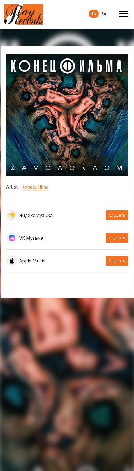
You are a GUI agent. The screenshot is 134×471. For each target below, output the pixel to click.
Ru (103, 13)
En (94, 13)
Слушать (117, 215)
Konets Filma (35, 187)
